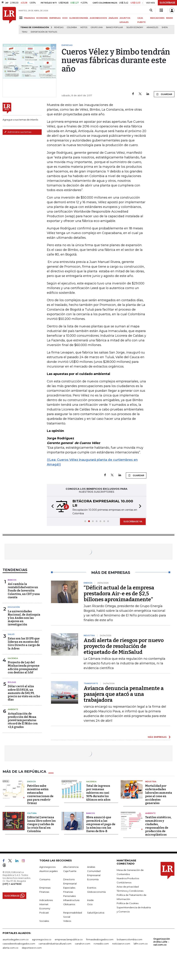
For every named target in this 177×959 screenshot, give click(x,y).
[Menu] (21, 17)
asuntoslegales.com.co (16, 939)
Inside (90, 900)
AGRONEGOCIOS (98, 18)
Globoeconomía (96, 891)
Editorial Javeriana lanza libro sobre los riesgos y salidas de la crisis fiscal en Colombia (41, 824)
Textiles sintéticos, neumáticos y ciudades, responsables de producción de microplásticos (158, 826)
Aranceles (152, 27)
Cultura (31, 813)
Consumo (44, 879)
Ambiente (13, 709)
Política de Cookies (127, 903)
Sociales (44, 921)
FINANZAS (29, 18)
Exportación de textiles (44, 32)
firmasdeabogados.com (99, 939)
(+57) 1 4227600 (12, 883)
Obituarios (69, 904)
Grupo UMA (97, 27)
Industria (150, 781)
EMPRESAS (55, 18)
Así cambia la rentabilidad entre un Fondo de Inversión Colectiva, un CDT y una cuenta (24, 590)
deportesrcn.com (32, 947)
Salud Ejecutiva (95, 912)
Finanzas (44, 891)
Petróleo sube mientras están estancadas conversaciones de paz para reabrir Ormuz (40, 794)
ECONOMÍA (42, 18)
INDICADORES (157, 18)
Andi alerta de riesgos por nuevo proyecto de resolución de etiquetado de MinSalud (124, 646)
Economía (93, 879)
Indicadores (46, 900)
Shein (165, 27)
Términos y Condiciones (130, 890)
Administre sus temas (17, 132)
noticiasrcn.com (121, 943)
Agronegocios (47, 867)
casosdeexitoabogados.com (19, 943)
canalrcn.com (82, 943)
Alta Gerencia (70, 867)
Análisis (91, 867)
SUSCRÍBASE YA (132, 521)
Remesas (58, 27)
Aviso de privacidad (128, 886)
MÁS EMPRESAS (157, 737)
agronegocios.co (41, 939)
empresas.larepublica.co (69, 939)
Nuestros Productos (128, 878)
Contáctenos (124, 882)
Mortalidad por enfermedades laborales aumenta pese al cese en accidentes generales (158, 794)
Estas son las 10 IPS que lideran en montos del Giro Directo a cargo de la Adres (24, 643)
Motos (83, 27)
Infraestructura (71, 900)
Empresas (44, 887)
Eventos (91, 887)
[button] (51, 506)
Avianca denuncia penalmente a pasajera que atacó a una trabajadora (124, 694)
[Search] (151, 10)
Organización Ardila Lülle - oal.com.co (161, 941)
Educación (14, 607)
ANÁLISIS (113, 18)
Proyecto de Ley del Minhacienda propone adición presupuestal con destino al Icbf (23, 667)
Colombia (72, 27)
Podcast (44, 912)
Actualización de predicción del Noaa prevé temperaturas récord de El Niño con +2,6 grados (23, 720)
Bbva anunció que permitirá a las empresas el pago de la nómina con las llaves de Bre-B (100, 824)
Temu (24, 32)
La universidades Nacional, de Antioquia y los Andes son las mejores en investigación (24, 618)
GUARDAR (164, 94)
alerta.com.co (10, 947)
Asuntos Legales (48, 871)
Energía (31, 781)
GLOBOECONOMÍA (78, 18)
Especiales (69, 887)
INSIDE (169, 18)
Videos (67, 921)
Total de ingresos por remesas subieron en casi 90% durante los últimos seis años (98, 792)
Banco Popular (114, 27)
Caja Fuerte (69, 871)
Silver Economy (134, 27)
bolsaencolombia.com (129, 939)
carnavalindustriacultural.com (55, 943)
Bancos (12, 580)
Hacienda (13, 658)
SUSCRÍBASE (167, 2)
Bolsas (12, 682)
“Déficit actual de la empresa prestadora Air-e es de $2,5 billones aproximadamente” (119, 594)
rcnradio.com (101, 943)
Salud (11, 634)
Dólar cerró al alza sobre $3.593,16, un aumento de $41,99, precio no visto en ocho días (24, 693)
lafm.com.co (141, 943)
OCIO (65, 18)
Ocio (90, 904)
